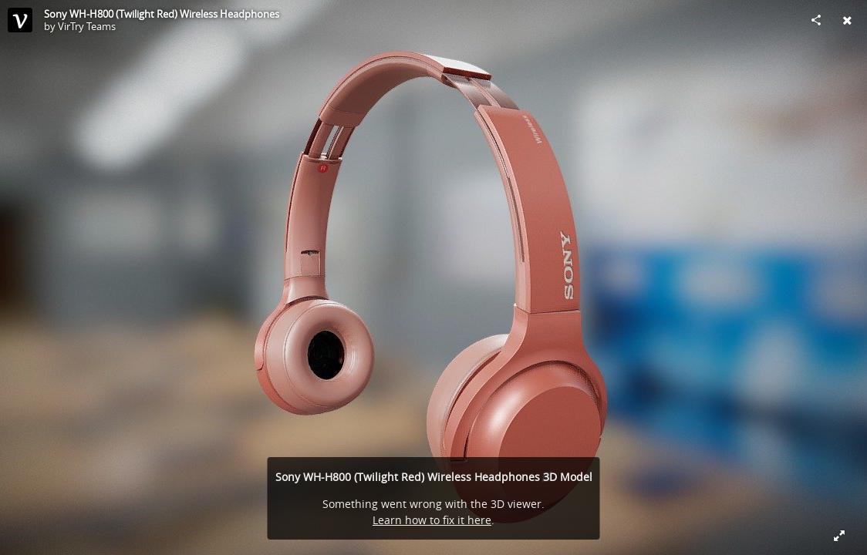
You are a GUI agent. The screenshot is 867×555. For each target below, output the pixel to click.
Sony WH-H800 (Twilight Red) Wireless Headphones (161, 14)
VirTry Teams (87, 26)
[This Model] (20, 20)
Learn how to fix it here (432, 520)
